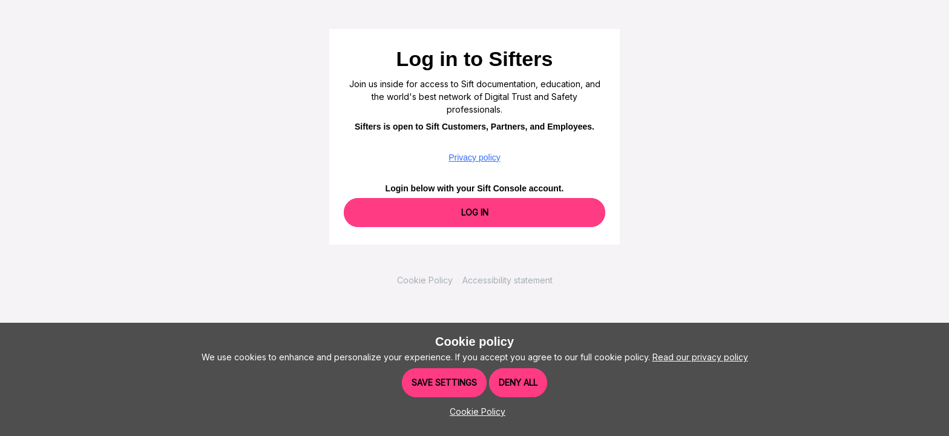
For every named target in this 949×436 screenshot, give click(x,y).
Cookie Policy (425, 280)
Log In (474, 212)
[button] (474, 411)
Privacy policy (474, 157)
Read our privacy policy (700, 357)
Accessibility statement (507, 280)
